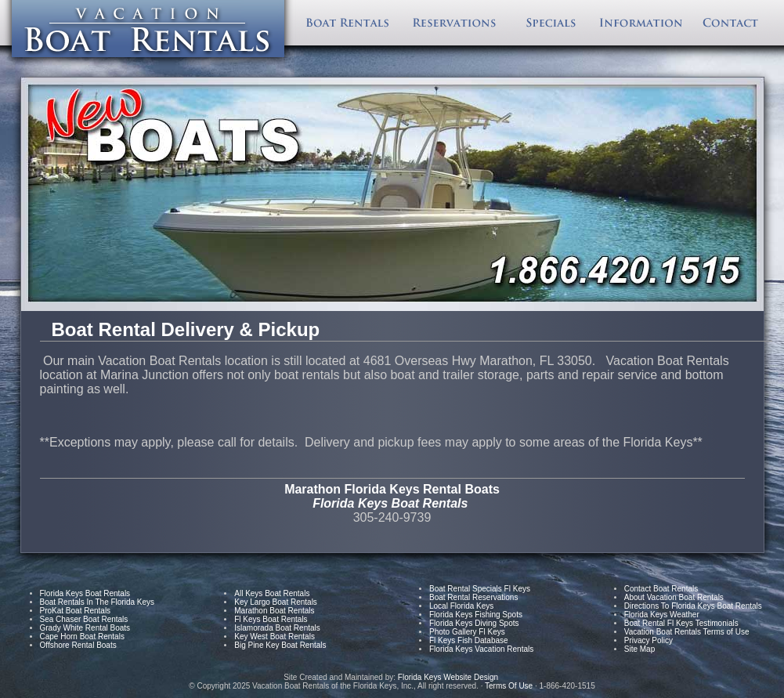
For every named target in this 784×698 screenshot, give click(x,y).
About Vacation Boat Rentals (674, 597)
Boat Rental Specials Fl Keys (479, 588)
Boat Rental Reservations (473, 597)
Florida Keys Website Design (449, 677)
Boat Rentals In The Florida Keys (97, 602)
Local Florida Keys (461, 606)
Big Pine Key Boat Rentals (280, 645)
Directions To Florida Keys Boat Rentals (693, 606)
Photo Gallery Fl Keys (467, 631)
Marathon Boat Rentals (274, 610)
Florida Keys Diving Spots (474, 623)
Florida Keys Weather (661, 614)
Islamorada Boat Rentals (277, 628)
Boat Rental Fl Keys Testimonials (681, 623)
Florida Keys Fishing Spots (475, 614)
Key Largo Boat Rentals (275, 602)
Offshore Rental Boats (78, 645)
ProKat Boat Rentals (75, 610)
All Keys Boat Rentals (271, 593)
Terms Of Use (509, 686)
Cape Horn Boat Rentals (82, 636)
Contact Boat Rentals (661, 588)
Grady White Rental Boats (85, 628)
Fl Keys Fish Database (468, 640)
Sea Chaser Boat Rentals (84, 619)
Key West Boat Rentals (274, 636)
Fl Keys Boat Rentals (270, 619)
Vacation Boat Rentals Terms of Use (687, 631)
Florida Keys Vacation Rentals (481, 649)
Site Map (639, 649)
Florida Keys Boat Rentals (85, 593)
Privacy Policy (648, 640)
